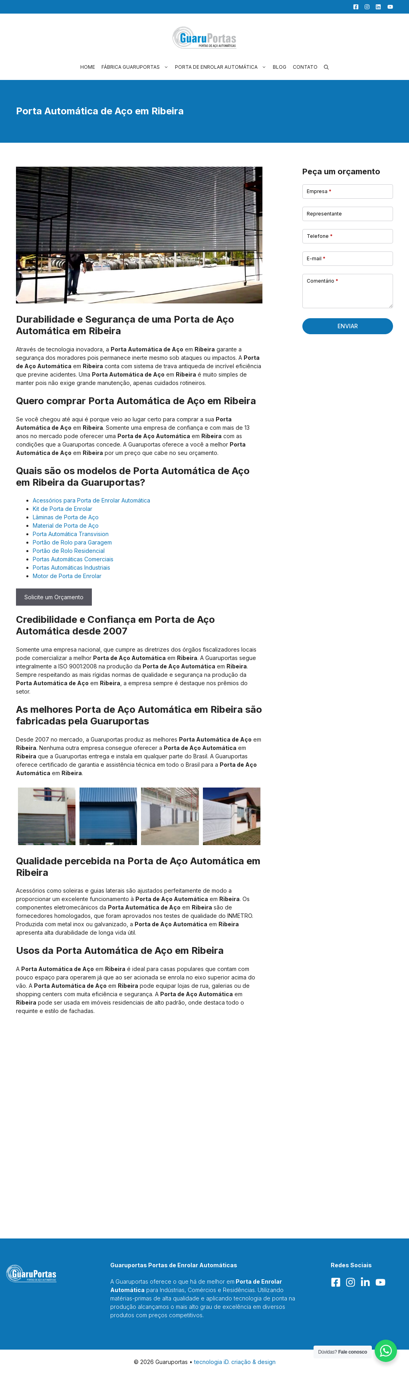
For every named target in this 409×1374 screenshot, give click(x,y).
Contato (305, 67)
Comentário (322, 281)
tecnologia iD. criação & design (235, 1361)
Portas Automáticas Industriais (71, 567)
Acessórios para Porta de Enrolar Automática (91, 500)
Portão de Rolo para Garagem (72, 542)
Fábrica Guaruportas (136, 67)
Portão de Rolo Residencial (69, 550)
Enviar (348, 326)
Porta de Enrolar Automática (222, 67)
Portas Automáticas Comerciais (73, 559)
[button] (326, 67)
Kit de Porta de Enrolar (62, 508)
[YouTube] (388, 7)
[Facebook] (354, 7)
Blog (279, 67)
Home (87, 67)
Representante (324, 214)
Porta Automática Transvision (71, 533)
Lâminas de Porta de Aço (66, 517)
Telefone (320, 236)
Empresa (319, 191)
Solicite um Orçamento (53, 597)
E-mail (316, 258)
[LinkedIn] (376, 7)
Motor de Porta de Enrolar (67, 575)
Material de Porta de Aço (66, 525)
